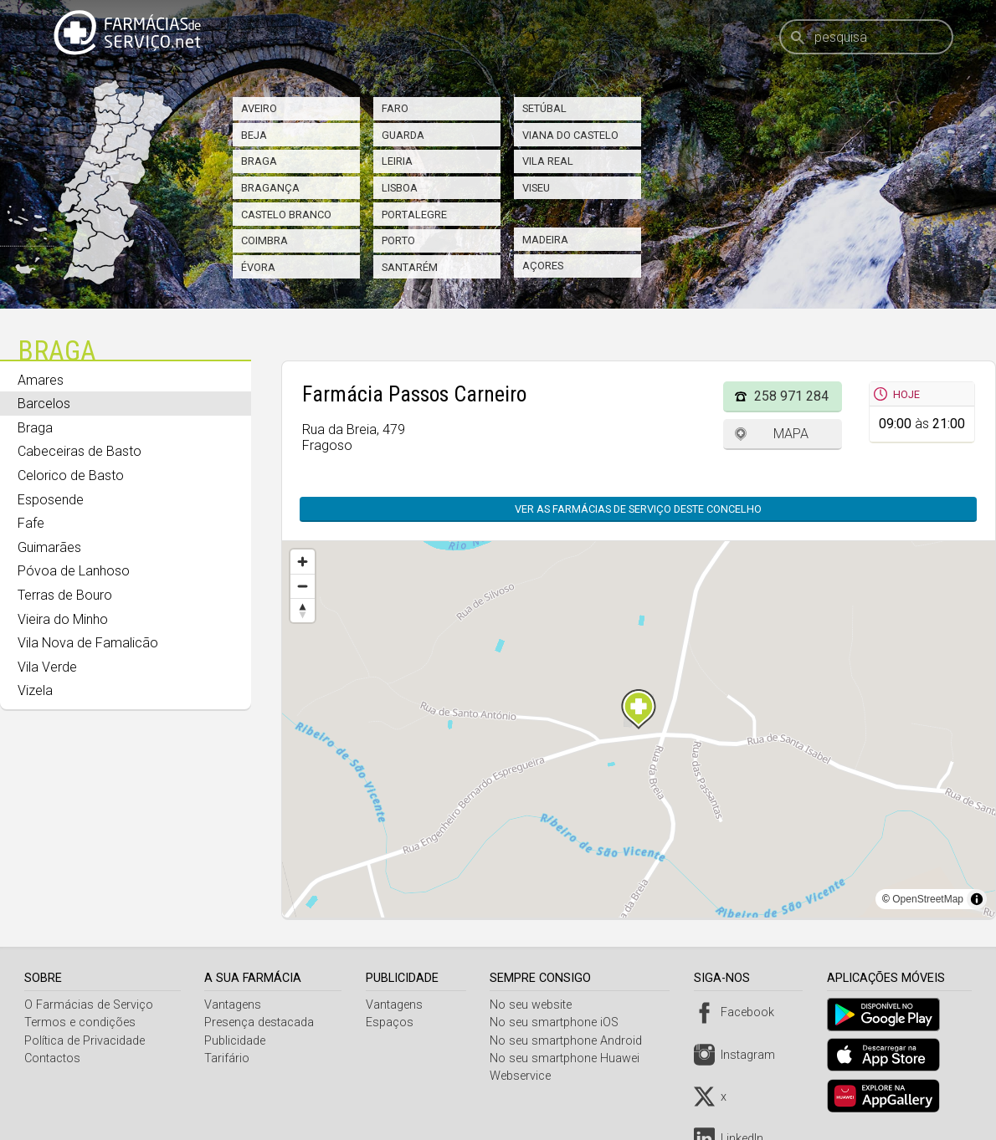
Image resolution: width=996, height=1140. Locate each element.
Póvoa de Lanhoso (74, 571)
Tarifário (228, 1058)
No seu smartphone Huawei (569, 1058)
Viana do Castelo (570, 135)
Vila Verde (47, 667)
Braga (259, 161)
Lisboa (400, 187)
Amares (41, 380)
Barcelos (44, 404)
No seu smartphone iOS (559, 1022)
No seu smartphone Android (571, 1041)
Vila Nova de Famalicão (88, 643)
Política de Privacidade (84, 1041)
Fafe (31, 523)
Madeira (545, 239)
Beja (254, 135)
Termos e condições (80, 1022)
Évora (258, 267)
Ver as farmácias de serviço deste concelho (646, 509)
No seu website (536, 1005)
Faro (395, 108)
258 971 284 (791, 396)
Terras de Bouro (65, 595)
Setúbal (544, 108)
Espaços (392, 1022)
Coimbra (264, 240)
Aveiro (259, 108)
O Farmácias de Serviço (88, 1005)
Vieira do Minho (63, 619)
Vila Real (547, 161)
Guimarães (49, 547)
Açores (542, 265)
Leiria (397, 161)
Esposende (51, 500)
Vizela (35, 690)
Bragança (270, 187)
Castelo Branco (286, 214)
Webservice (525, 1076)
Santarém (410, 267)
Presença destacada (261, 1022)
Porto (398, 240)
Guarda (403, 135)
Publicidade (236, 1041)
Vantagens (234, 1005)
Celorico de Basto (71, 475)
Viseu (536, 187)
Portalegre (414, 214)
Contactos (52, 1058)
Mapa (791, 434)
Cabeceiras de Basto (79, 451)
